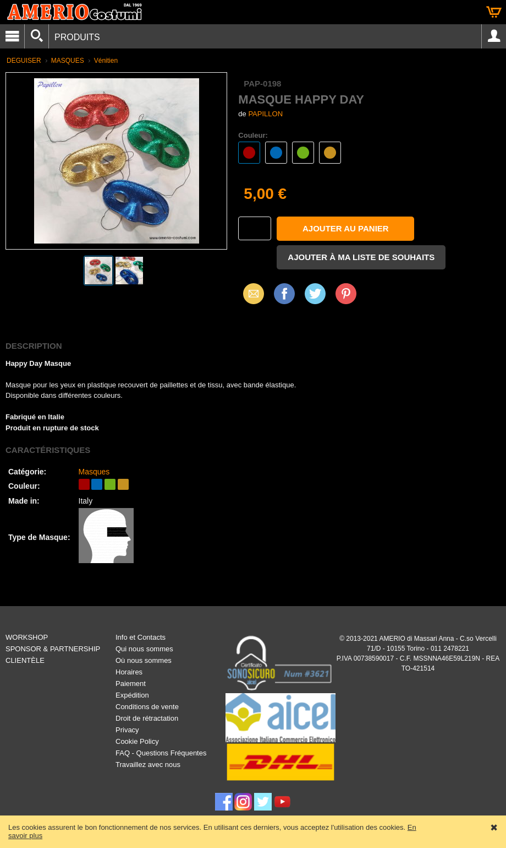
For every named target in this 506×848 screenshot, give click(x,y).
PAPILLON (265, 114)
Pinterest (346, 293)
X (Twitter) (315, 297)
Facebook (284, 293)
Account (494, 36)
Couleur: (252, 135)
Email (250, 293)
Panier (494, 12)
